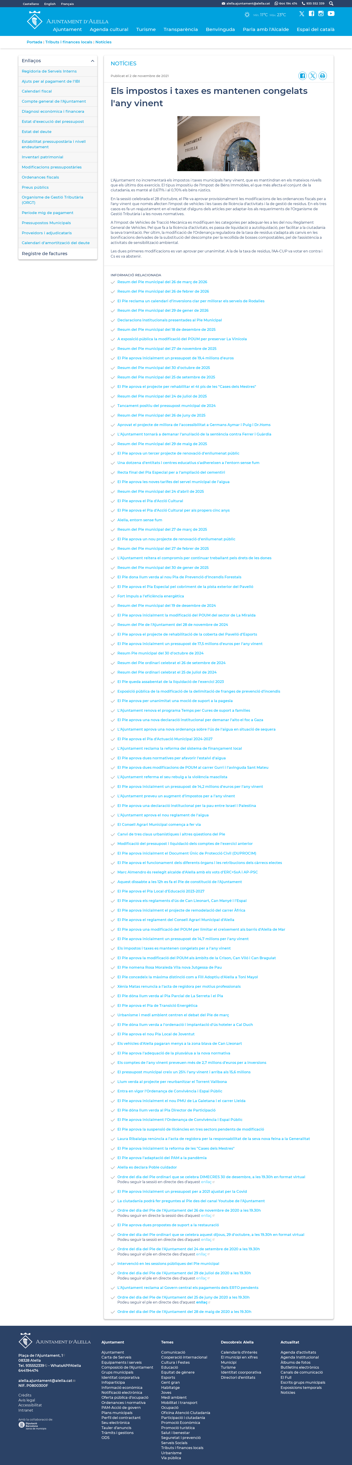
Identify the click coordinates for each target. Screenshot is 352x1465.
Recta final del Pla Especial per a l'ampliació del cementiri (171, 472)
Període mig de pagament (47, 212)
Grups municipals (117, 1372)
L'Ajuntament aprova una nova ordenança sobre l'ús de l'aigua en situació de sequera (196, 729)
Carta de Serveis (116, 1357)
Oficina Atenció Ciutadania (185, 1413)
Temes (167, 1342)
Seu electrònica (115, 1423)
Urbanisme (171, 1453)
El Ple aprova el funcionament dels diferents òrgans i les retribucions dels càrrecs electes (199, 863)
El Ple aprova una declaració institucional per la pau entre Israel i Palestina (186, 806)
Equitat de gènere (178, 1372)
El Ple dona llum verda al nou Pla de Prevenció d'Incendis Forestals (179, 577)
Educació (169, 1367)
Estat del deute (36, 131)
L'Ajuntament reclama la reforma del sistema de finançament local (179, 748)
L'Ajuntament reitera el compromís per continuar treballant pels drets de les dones (194, 558)
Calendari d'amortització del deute (56, 243)
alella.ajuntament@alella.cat (45, 1381)
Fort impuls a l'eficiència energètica (150, 596)
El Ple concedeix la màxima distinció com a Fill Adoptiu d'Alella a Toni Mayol (187, 977)
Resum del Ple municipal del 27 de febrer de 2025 (163, 548)
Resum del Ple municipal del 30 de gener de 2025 (163, 568)
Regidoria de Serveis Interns (49, 71)
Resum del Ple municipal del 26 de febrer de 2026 (163, 291)
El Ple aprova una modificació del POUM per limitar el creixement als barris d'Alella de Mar (201, 929)
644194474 (28, 1370)
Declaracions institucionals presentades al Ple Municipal (169, 320)
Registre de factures (44, 253)
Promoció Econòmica (180, 1423)
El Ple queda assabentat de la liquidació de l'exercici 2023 (170, 682)
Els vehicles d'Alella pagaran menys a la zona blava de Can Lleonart (179, 1043)
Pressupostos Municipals (46, 223)
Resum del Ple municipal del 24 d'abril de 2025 (160, 491)
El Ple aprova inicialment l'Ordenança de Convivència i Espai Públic (179, 1120)
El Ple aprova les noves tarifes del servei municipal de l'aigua (173, 482)
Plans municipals (116, 1413)
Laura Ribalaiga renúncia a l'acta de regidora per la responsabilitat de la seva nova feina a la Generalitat (213, 1139)
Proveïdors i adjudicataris (47, 233)
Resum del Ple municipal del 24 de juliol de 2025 (162, 396)
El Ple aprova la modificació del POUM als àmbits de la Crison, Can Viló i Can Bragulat (196, 958)
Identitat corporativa (120, 1377)
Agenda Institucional (300, 1357)
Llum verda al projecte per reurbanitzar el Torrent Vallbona (172, 1082)
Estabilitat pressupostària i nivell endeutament (54, 144)
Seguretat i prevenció (181, 1438)
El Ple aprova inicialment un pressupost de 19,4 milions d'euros (175, 358)
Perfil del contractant (121, 1418)
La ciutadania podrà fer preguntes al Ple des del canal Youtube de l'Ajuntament (191, 1201)
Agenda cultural (109, 29)
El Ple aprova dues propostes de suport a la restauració (168, 1225)
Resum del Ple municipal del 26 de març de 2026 (162, 282)
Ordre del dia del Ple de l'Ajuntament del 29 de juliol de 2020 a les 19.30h (184, 1273)
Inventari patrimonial (42, 157)
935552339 (35, 1365)
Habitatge (170, 1387)
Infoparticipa (113, 1382)
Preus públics (35, 187)
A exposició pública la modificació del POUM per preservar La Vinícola (182, 339)
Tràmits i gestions (117, 1433)
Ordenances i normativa (123, 1403)
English (50, 4)
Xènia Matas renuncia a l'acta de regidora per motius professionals (179, 986)
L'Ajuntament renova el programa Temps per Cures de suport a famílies (183, 710)
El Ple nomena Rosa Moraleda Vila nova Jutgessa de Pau (169, 967)
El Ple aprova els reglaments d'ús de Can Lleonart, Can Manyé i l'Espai (182, 901)
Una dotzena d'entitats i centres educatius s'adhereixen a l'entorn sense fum (188, 463)
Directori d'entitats (238, 1377)
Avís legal (26, 1400)
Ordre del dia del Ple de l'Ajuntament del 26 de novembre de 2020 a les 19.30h (189, 1210)
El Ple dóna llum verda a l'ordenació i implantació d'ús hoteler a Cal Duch (185, 1025)
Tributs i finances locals (68, 42)
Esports (168, 1377)
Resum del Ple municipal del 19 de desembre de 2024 (166, 605)
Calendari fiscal (37, 91)
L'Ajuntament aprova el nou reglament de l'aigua (163, 815)
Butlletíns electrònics (300, 1367)
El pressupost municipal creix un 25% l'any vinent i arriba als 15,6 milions (184, 1072)
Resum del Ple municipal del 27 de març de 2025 (162, 529)
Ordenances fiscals (40, 177)
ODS (105, 1438)
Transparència (181, 29)
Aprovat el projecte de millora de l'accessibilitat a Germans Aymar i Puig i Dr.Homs (194, 425)
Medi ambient (174, 1397)
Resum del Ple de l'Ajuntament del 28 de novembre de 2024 (172, 625)
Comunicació (173, 1352)
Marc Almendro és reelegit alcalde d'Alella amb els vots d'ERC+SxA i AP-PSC (187, 872)
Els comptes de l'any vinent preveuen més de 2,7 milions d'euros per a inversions (191, 1063)
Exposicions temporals (301, 1387)
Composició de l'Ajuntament (127, 1367)
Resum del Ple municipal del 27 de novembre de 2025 (166, 349)
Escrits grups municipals (303, 1382)
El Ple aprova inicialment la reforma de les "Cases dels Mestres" (176, 1148)
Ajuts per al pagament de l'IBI (51, 81)
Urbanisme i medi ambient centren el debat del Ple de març (173, 1015)
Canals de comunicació (302, 1372)
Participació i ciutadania (183, 1418)
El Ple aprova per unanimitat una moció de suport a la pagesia (175, 701)
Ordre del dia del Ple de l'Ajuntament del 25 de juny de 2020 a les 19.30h (183, 1297)
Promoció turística (178, 1428)
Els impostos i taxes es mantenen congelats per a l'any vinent (174, 948)
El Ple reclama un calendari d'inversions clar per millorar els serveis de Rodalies (190, 301)
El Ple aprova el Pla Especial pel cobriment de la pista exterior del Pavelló (185, 587)
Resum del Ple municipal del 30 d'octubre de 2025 (163, 368)
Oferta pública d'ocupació (124, 1397)
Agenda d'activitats (298, 1352)
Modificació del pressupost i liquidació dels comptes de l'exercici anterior (185, 844)
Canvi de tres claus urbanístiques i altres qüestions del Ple (171, 834)
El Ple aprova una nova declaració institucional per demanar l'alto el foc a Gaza (190, 720)
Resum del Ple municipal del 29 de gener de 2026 (163, 310)
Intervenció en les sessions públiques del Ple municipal (168, 1264)
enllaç (206, 1182)
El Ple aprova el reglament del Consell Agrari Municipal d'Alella (175, 920)
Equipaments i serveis (121, 1362)
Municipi (228, 1362)
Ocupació (169, 1407)
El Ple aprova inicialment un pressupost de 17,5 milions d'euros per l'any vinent (190, 644)
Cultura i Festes (175, 1362)
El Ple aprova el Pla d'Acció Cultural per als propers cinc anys (173, 510)
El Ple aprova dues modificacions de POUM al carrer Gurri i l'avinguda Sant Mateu (192, 767)
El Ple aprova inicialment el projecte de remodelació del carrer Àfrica (181, 910)
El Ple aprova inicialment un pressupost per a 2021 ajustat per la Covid (182, 1191)
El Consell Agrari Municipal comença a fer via (159, 824)
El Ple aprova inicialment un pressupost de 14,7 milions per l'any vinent (183, 939)
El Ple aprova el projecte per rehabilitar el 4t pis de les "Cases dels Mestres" (186, 386)
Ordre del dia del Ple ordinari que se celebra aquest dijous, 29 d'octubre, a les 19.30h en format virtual (210, 1235)
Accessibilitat (30, 1405)
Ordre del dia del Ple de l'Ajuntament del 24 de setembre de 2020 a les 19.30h (188, 1249)
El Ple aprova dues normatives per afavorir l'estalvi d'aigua (171, 758)
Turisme (146, 29)
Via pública (171, 1458)
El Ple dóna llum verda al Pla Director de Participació (166, 1110)
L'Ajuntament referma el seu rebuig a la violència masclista (172, 777)
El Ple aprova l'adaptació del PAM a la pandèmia (162, 1158)
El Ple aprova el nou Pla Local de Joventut (156, 1034)
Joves (166, 1392)
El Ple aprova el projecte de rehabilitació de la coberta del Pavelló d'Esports (187, 634)
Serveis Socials (174, 1443)
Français (67, 4)
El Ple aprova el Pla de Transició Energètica (157, 1005)
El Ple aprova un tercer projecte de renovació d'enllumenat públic (178, 453)
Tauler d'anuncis (116, 1428)
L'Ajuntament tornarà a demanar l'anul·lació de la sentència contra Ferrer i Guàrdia (194, 434)
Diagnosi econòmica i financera (53, 111)
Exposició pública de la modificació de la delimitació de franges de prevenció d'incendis (198, 691)
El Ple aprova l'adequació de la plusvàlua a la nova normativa (173, 1053)
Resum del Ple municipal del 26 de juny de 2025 (161, 415)
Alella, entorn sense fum (139, 520)
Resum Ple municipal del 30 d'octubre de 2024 (160, 653)
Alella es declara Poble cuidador (147, 1167)
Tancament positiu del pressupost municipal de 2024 (166, 406)
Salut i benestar (175, 1433)
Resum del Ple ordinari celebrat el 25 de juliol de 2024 (167, 672)
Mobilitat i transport (179, 1403)
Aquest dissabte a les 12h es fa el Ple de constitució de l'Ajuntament (179, 882)
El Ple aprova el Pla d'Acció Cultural (150, 501)
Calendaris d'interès (239, 1352)
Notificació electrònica (121, 1392)
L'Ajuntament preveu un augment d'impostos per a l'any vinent (176, 796)
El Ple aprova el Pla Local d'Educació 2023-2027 (161, 891)
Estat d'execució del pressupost (53, 121)
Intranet (25, 1410)
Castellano (31, 4)
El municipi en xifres (239, 1357)
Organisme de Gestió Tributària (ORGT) (52, 200)
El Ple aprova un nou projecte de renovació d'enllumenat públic (176, 539)
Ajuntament (67, 29)
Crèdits (24, 1395)
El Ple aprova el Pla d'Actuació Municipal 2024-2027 (165, 739)
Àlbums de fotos (295, 1362)
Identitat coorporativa (241, 1372)
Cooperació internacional (184, 1357)
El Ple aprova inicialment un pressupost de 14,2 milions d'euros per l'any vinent (190, 786)
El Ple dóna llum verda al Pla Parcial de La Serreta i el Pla (170, 996)
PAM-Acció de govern (121, 1407)
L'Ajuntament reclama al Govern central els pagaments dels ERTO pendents (187, 1288)
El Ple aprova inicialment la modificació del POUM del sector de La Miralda (186, 615)
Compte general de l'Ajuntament (54, 101)
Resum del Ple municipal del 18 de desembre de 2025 (166, 329)
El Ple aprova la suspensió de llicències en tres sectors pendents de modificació (190, 1129)
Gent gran (170, 1382)
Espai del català (316, 29)
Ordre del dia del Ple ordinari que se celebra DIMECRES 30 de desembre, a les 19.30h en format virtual (211, 1177)
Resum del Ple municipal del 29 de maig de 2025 (162, 444)
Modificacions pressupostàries (52, 167)
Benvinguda (220, 29)
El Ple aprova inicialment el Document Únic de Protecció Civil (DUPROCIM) (186, 853)
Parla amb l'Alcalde (266, 29)
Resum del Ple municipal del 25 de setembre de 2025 (166, 377)
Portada (34, 42)
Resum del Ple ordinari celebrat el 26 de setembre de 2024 (171, 663)
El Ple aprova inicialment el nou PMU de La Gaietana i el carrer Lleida (181, 1101)
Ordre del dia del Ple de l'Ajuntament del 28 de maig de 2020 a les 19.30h (184, 1312)
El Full (286, 1377)
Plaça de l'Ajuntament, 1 (40, 1355)
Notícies (103, 42)
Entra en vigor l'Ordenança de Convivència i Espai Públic (169, 1091)
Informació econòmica (122, 1387)
